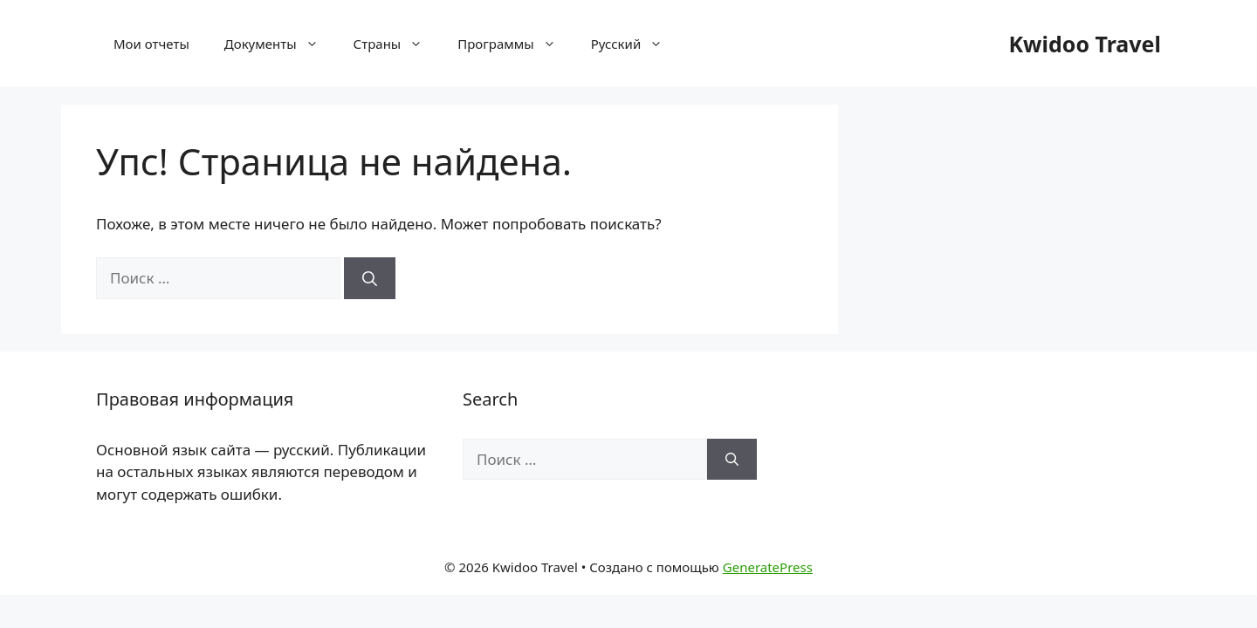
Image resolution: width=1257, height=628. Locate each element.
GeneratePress (768, 567)
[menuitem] (627, 43)
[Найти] (369, 278)
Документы (280, 43)
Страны (397, 43)
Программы (515, 43)
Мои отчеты (151, 43)
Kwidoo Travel (1084, 43)
